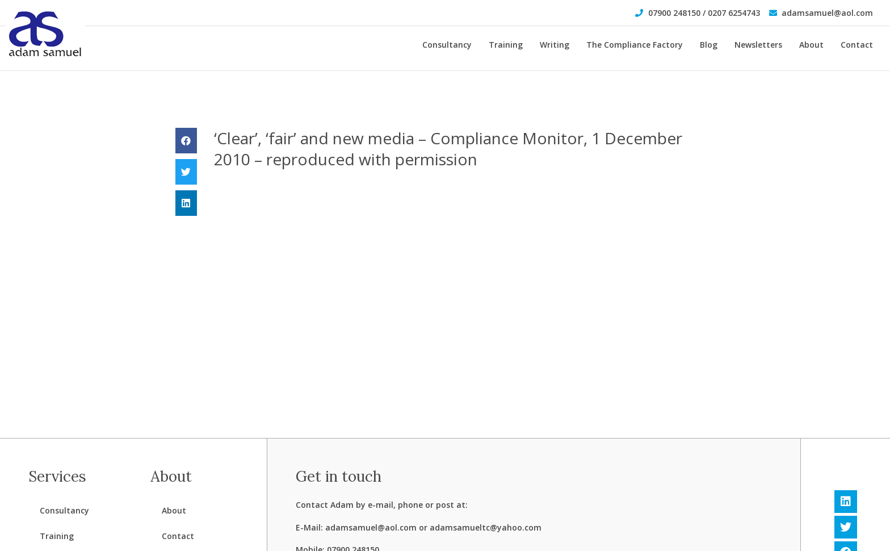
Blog (708, 44)
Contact (857, 44)
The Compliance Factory (634, 44)
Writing (554, 44)
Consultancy (447, 44)
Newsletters (758, 44)
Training (506, 44)
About (811, 44)
